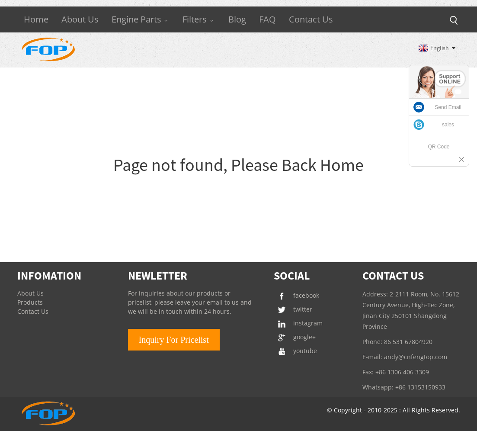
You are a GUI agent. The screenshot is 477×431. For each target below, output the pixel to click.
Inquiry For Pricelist (174, 339)
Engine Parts (141, 19)
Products (30, 302)
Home (36, 19)
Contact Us (311, 19)
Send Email (448, 107)
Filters (198, 19)
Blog (237, 19)
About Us (80, 19)
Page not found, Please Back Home (238, 165)
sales (448, 125)
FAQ (267, 19)
